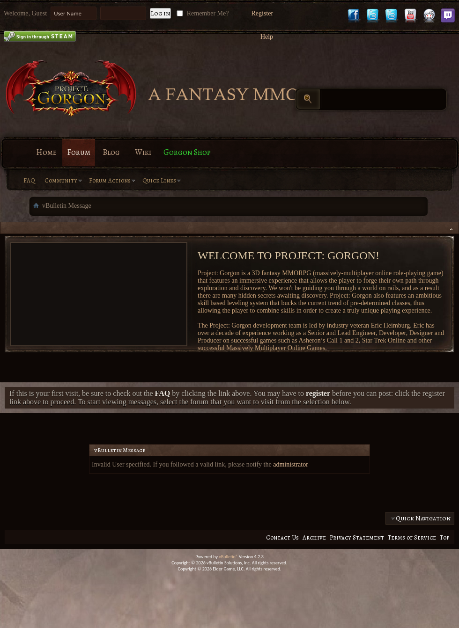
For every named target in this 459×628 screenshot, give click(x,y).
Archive (314, 537)
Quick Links (159, 180)
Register (262, 13)
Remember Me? (202, 13)
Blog (111, 152)
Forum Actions (110, 180)
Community (60, 180)
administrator (290, 464)
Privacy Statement (357, 537)
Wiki (143, 152)
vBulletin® (228, 557)
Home (46, 152)
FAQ (29, 180)
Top (444, 537)
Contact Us (282, 537)
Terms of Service (412, 537)
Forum (78, 152)
